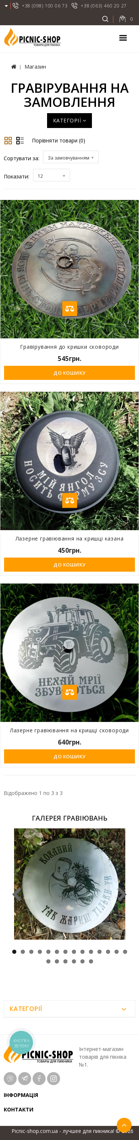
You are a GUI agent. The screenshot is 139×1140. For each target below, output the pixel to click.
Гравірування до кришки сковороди (69, 346)
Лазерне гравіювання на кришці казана (70, 538)
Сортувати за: (21, 158)
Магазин (35, 66)
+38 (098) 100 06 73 (45, 6)
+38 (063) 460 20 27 (104, 6)
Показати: (16, 176)
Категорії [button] (69, 120)
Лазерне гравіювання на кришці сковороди (69, 730)
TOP (124, 1125)
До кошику (69, 372)
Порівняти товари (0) (58, 140)
